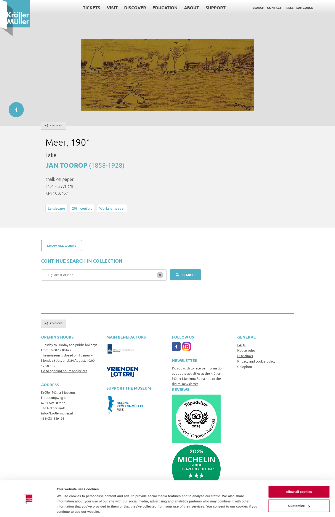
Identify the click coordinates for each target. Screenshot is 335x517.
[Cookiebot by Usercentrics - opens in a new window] (28, 508)
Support (215, 7)
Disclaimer (245, 355)
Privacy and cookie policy (256, 361)
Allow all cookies (299, 476)
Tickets (91, 7)
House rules (246, 350)
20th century (82, 208)
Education (165, 7)
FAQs (241, 345)
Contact (274, 8)
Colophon (244, 366)
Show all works (61, 245)
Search (258, 8)
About (191, 7)
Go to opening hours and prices (64, 371)
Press (288, 8)
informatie (14, 107)
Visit (112, 7)
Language (304, 8)
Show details (67, 508)
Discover (135, 7)
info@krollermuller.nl (57, 413)
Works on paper (112, 208)
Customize (299, 491)
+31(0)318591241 (53, 418)
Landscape (56, 208)
